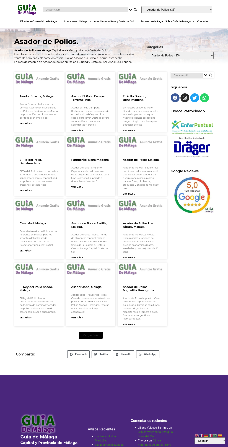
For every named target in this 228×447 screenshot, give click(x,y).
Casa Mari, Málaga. (33, 223)
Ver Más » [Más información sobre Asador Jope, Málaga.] (77, 317)
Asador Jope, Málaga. (86, 287)
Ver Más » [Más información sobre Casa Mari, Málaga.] (26, 250)
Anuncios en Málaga (77, 21)
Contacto (202, 21)
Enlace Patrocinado (188, 111)
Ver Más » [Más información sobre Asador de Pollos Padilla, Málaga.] (77, 257)
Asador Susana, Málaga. (37, 96)
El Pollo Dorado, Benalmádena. (134, 98)
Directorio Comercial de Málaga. (40, 21)
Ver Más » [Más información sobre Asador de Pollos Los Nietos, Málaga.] (129, 257)
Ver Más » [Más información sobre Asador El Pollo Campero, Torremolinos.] (77, 130)
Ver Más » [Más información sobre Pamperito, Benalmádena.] (77, 187)
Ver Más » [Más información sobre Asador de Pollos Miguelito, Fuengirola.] (129, 324)
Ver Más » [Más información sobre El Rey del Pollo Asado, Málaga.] (26, 317)
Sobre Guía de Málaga (180, 21)
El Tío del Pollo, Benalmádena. (31, 161)
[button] (91, 335)
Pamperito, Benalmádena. (90, 160)
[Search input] (86, 9)
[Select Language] (210, 440)
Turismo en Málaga (152, 21)
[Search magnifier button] (135, 9)
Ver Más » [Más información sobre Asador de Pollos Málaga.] (129, 194)
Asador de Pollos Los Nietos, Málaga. (138, 225)
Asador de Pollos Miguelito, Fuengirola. (139, 288)
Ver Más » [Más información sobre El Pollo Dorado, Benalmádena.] (129, 130)
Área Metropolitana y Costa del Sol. (116, 21)
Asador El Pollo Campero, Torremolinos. (89, 98)
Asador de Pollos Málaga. (141, 160)
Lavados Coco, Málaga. (109, 444)
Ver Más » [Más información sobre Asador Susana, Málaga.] (26, 123)
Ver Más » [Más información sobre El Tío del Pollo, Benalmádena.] (26, 190)
